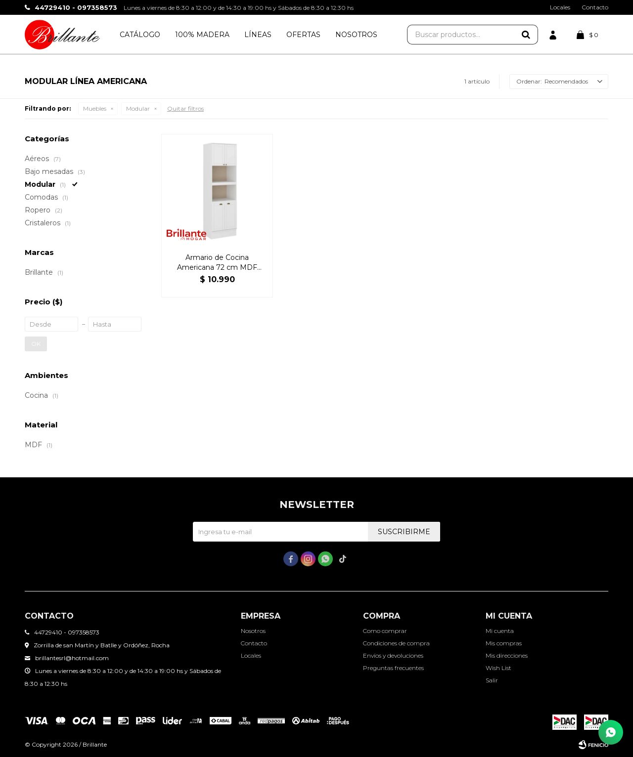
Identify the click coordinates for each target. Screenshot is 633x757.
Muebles (94, 108)
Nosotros (356, 34)
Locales (560, 7)
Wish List (498, 668)
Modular (138, 108)
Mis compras (504, 643)
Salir (492, 680)
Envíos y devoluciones (393, 655)
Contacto (595, 7)
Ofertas (303, 34)
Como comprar (385, 630)
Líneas (257, 34)
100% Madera (202, 34)
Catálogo (140, 34)
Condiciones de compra (396, 643)
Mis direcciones (507, 655)
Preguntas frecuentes (393, 668)
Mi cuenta (500, 630)
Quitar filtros (185, 108)
